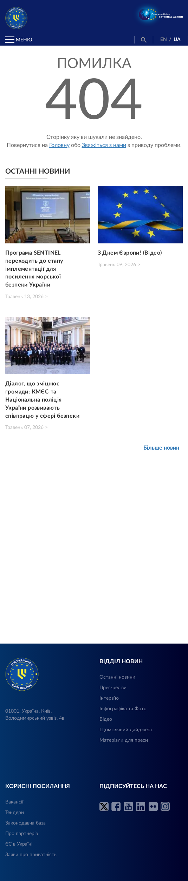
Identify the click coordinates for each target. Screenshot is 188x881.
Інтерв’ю (109, 698)
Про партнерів (21, 833)
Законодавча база (25, 823)
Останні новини (117, 677)
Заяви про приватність (31, 854)
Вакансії (14, 802)
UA (177, 39)
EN (163, 39)
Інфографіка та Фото (123, 708)
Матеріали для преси (123, 740)
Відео (105, 719)
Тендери (14, 812)
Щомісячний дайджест (126, 729)
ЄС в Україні (18, 844)
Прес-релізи (113, 687)
